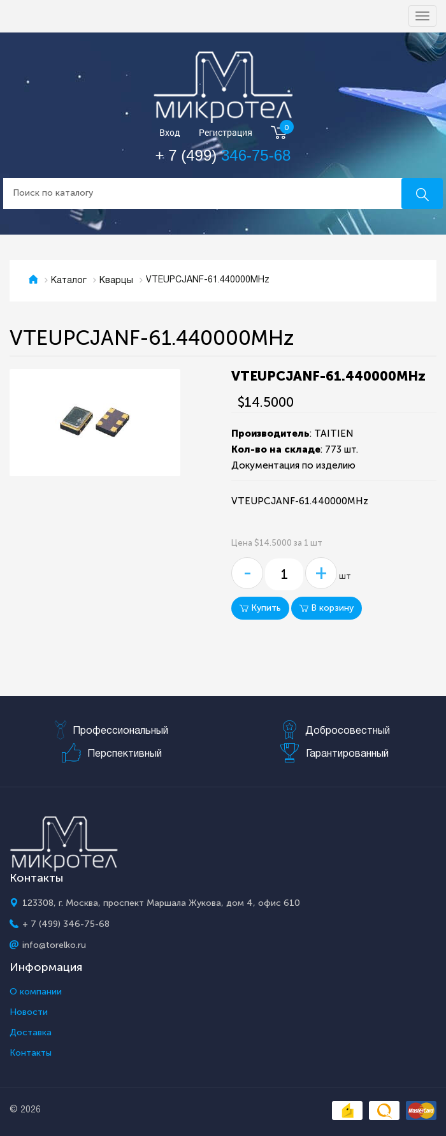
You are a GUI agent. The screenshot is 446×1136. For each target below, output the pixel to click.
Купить (260, 607)
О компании (36, 992)
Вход (169, 132)
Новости (29, 1012)
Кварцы (116, 281)
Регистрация (225, 132)
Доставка (31, 1033)
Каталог (69, 281)
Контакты (31, 1053)
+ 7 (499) (223, 155)
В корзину (326, 607)
